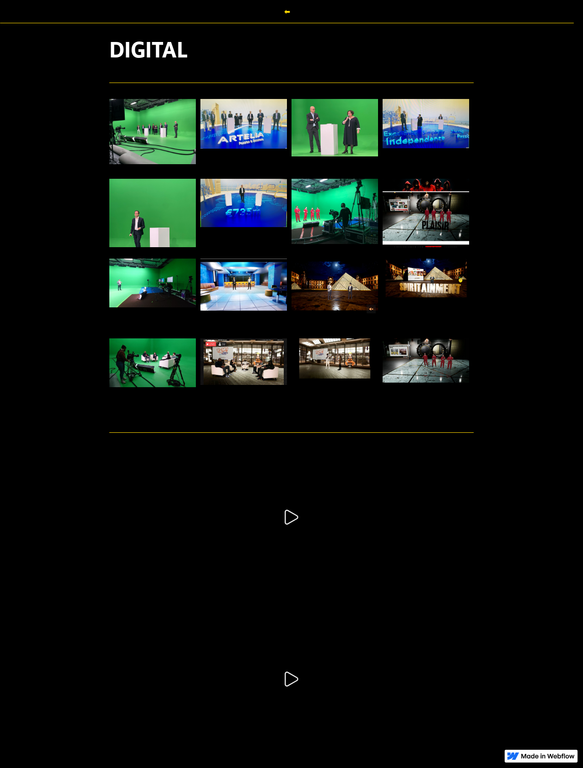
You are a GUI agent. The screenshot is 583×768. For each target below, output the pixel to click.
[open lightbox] (152, 133)
